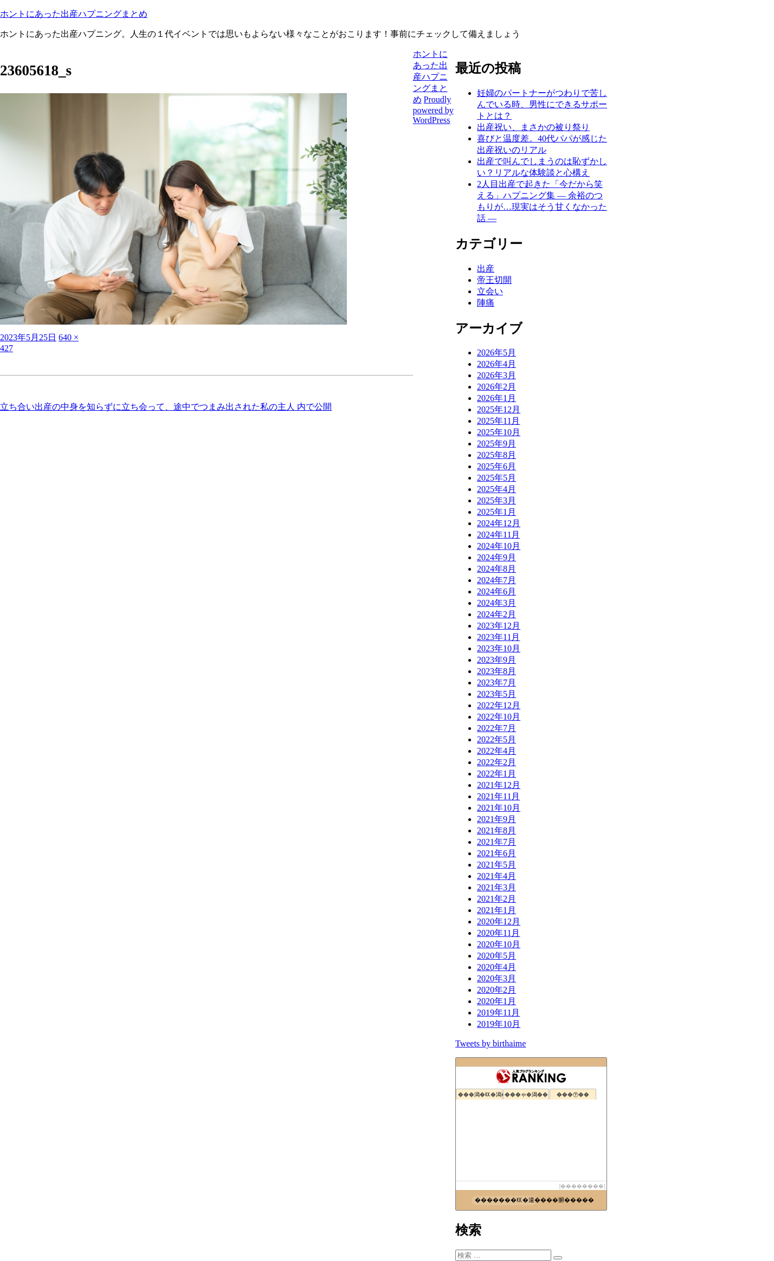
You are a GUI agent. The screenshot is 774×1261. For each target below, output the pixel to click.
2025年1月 (496, 511)
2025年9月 (496, 443)
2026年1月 (496, 398)
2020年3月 (496, 978)
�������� (582, 1186)
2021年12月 (498, 785)
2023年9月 (496, 659)
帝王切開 (494, 279)
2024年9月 (496, 557)
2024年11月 (498, 534)
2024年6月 (496, 591)
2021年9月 (496, 819)
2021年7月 (496, 841)
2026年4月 (496, 363)
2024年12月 (498, 523)
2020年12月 (498, 921)
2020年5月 (496, 955)
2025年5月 (496, 477)
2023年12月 (498, 625)
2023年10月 (498, 648)
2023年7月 (496, 682)
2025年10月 (498, 432)
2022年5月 (496, 739)
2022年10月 (498, 716)
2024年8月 (496, 568)
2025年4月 (496, 489)
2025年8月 (496, 455)
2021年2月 (496, 898)
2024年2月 (496, 614)
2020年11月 (498, 932)
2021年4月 (496, 876)
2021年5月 (496, 864)
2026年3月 (496, 375)
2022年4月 (496, 750)
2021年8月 (496, 830)
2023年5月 (496, 694)
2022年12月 (498, 705)
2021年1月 (496, 910)
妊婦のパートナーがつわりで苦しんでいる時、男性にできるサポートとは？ (542, 104)
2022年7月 (496, 728)
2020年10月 (498, 944)
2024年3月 (496, 602)
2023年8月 (496, 671)
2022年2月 (496, 762)
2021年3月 (496, 887)
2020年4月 (496, 967)
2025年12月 (498, 409)
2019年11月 (498, 1012)
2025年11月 (498, 420)
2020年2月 (496, 989)
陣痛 (485, 302)
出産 (485, 268)
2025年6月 (496, 466)
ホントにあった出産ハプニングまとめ (73, 13)
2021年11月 (498, 796)
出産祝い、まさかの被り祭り (533, 127)
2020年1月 (496, 1001)
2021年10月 (498, 807)
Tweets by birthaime (490, 1043)
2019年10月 (498, 1024)
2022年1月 (496, 773)
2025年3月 (496, 500)
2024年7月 (496, 580)
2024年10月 (498, 546)
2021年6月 (496, 853)
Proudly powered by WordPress (433, 110)
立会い (490, 291)
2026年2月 (496, 386)
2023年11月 (498, 637)
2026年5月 (496, 352)
